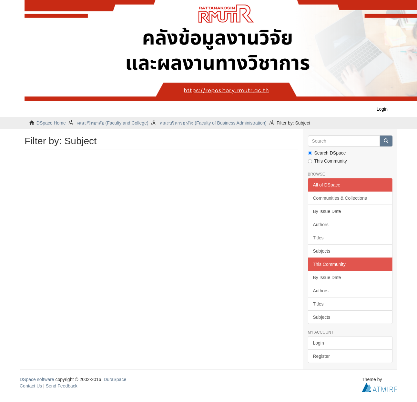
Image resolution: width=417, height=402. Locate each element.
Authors (321, 224)
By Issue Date (327, 211)
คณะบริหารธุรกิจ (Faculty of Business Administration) (212, 123)
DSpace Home (51, 123)
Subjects (322, 251)
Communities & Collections (340, 198)
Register (321, 356)
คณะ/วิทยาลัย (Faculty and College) (112, 123)
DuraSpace (115, 379)
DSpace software (37, 379)
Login (318, 343)
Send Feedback (61, 385)
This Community (327, 161)
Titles (318, 237)
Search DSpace (327, 153)
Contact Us (31, 385)
